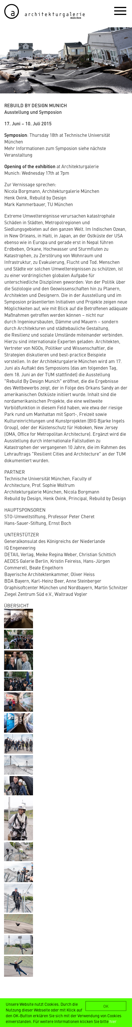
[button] (120, 10)
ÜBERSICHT (16, 605)
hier (113, 1021)
